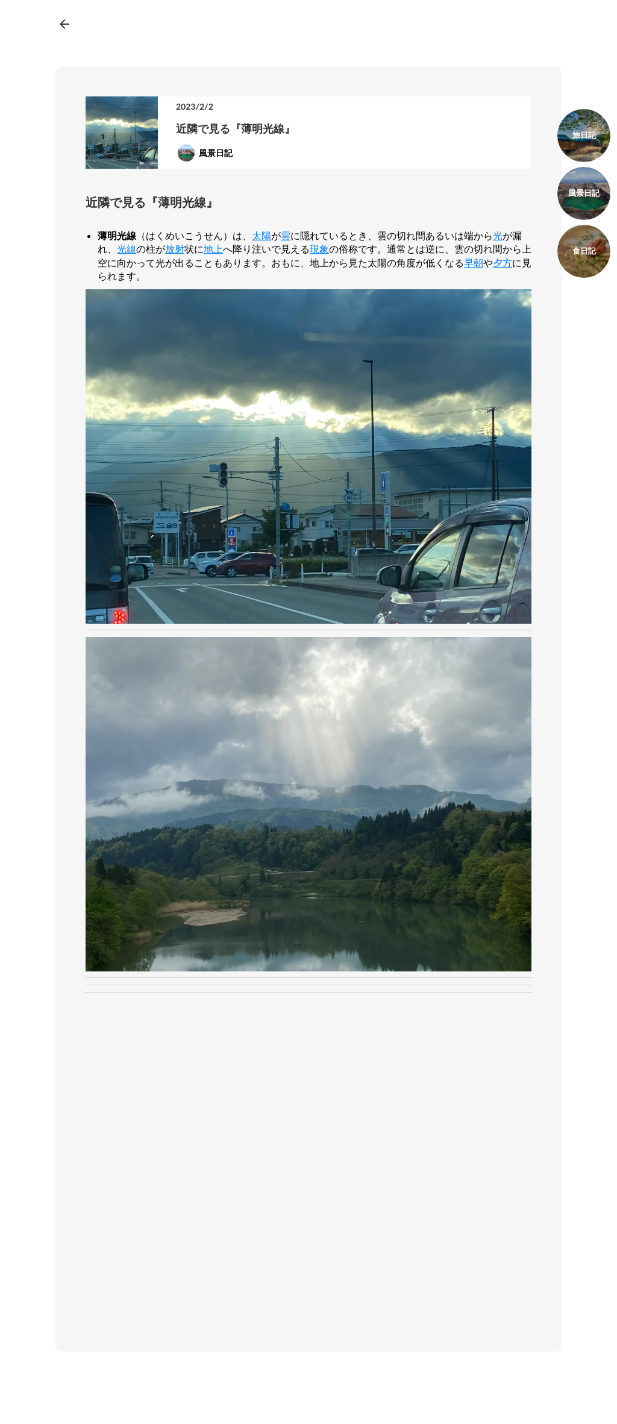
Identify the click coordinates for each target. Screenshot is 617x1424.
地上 (213, 248)
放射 (174, 248)
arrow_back (64, 24)
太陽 (261, 235)
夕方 (502, 262)
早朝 (473, 262)
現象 (319, 248)
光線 (126, 248)
